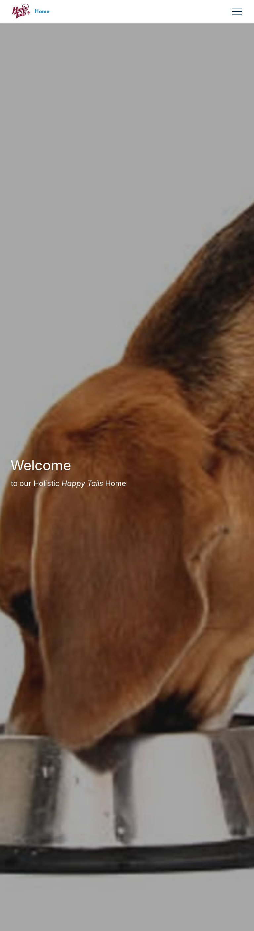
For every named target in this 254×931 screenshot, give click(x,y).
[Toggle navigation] (237, 11)
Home (42, 11)
